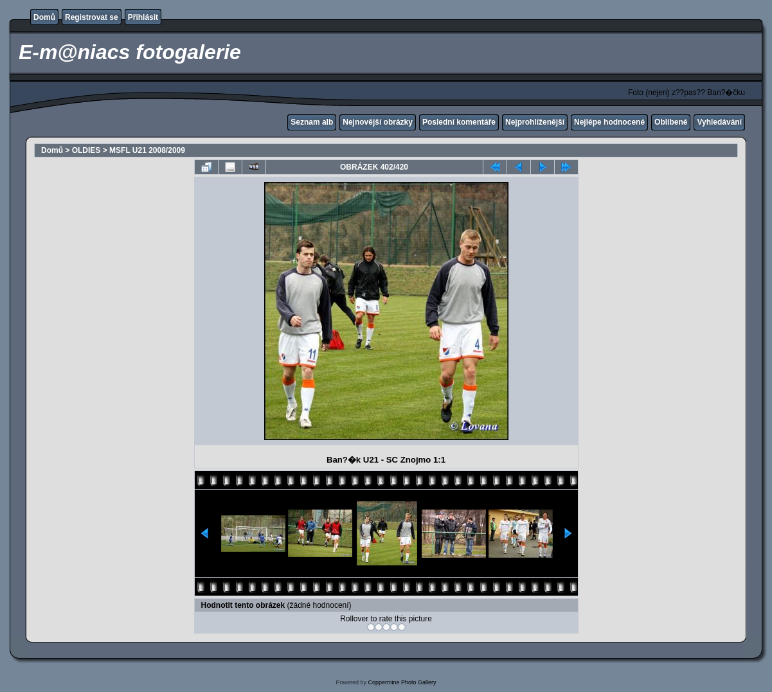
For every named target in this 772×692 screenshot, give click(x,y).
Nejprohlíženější (534, 122)
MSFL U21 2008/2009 (147, 150)
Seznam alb (312, 122)
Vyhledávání (719, 122)
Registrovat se (91, 17)
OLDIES (86, 150)
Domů (44, 17)
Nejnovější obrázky (378, 122)
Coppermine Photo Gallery (402, 682)
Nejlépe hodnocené (609, 122)
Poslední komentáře (459, 122)
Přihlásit (143, 17)
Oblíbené (670, 122)
